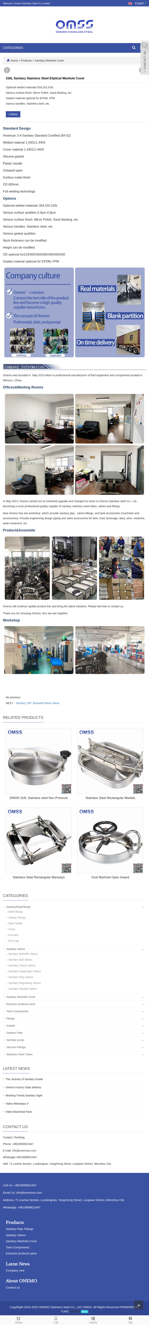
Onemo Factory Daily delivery (23, 1087)
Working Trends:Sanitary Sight (24, 1095)
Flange (10, 1018)
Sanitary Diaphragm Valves (24, 971)
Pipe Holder (15, 923)
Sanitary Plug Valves (20, 977)
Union (12, 929)
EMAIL (13, 114)
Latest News (17, 1264)
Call (55, 1319)
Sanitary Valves (15, 949)
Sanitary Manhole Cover (49, 60)
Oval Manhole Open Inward (110, 877)
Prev (7, 70)
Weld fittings (15, 911)
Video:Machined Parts (19, 1111)
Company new (15, 1270)
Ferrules (13, 935)
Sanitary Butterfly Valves (23, 953)
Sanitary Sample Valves (22, 988)
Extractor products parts (20, 1004)
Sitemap (74, 1311)
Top (130, 1319)
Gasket (10, 1025)
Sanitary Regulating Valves (24, 982)
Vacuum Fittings (16, 1047)
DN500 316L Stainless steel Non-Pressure (39, 798)
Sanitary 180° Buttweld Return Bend (37, 703)
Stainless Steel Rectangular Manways (39, 877)
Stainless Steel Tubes (19, 1054)
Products (26, 60)
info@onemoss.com (24, 1150)
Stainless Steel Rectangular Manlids (110, 798)
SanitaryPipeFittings (18, 906)
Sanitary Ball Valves (20, 959)
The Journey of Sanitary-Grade (24, 1079)
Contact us (13, 1287)
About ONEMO (21, 1281)
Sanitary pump (15, 1040)
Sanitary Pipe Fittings (19, 1229)
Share (18, 1319)
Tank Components (17, 1011)
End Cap (13, 940)
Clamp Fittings (17, 917)
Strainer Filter (14, 1032)
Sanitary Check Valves (22, 965)
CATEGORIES (13, 47)
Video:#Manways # (17, 1103)
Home (14, 60)
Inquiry (93, 1319)
